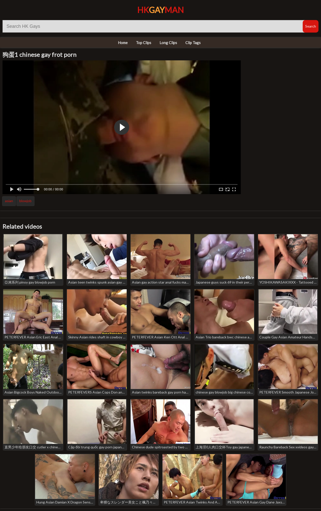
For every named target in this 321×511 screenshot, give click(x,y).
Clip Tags (193, 42)
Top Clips (143, 42)
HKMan (160, 10)
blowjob (25, 201)
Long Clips (168, 42)
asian (9, 201)
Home (123, 42)
